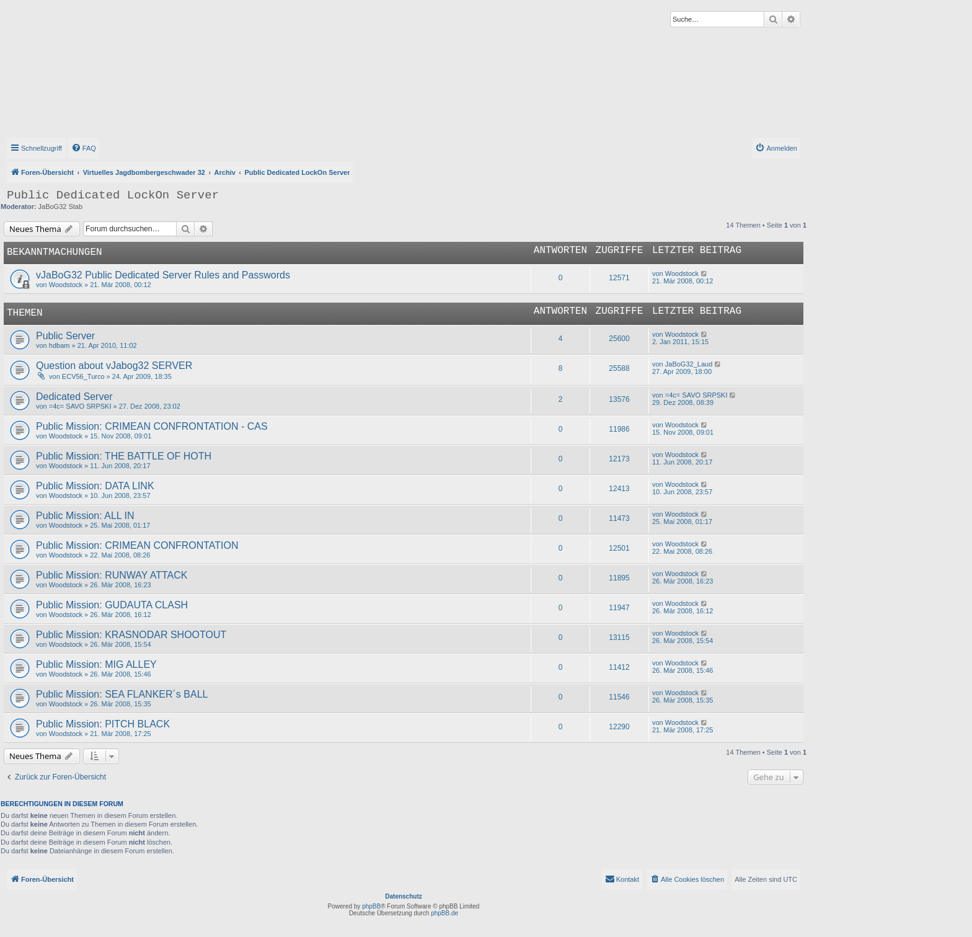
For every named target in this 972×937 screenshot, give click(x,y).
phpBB (371, 906)
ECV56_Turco (83, 376)
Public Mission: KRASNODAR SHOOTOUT (131, 634)
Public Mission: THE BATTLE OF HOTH (123, 456)
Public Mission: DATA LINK (95, 486)
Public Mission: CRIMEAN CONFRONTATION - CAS (152, 426)
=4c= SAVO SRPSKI (80, 406)
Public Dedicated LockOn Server (113, 195)
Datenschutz (403, 896)
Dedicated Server (74, 396)
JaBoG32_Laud (688, 364)
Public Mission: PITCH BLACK (103, 724)
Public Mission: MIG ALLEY (96, 664)
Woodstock (65, 284)
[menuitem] (83, 148)
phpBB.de (444, 913)
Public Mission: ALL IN (85, 515)
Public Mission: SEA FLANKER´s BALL (122, 694)
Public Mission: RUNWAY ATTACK (112, 575)
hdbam (59, 345)
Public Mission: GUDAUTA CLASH (112, 605)
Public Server (65, 336)
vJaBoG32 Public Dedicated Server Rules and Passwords (163, 275)
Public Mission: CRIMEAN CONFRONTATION (137, 545)
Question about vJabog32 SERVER (114, 365)
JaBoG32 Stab (60, 206)
